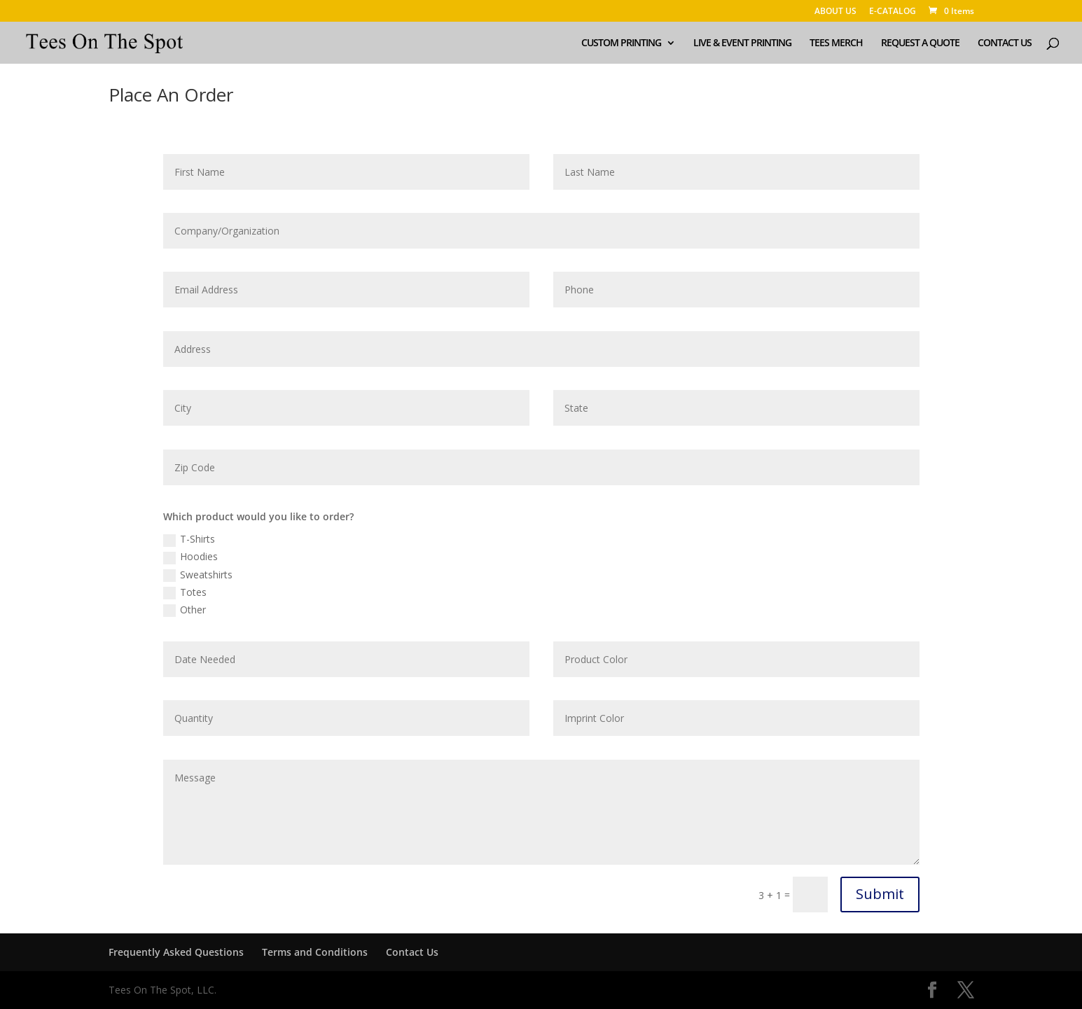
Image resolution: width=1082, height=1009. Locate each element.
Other (184, 610)
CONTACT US (1005, 43)
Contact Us (412, 952)
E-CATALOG (892, 12)
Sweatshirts (198, 575)
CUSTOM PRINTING (621, 43)
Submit (880, 893)
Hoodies (190, 557)
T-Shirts (189, 539)
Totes (185, 592)
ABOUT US (835, 12)
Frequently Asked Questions (176, 952)
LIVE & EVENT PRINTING (742, 43)
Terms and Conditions (315, 952)
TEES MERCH (836, 43)
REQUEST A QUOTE (920, 43)
